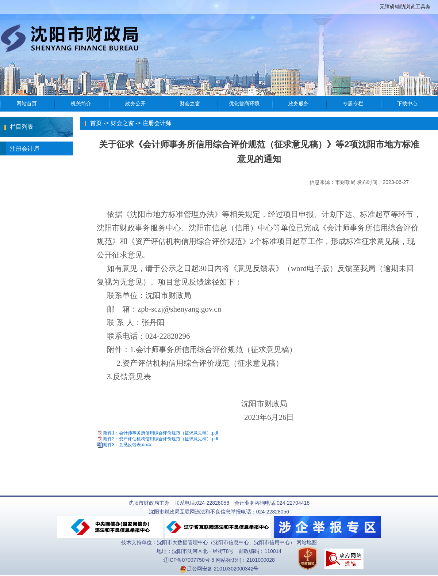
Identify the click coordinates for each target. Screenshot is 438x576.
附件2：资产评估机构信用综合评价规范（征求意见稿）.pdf (160, 438)
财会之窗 (122, 123)
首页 (96, 123)
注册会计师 (19, 148)
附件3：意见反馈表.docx (127, 445)
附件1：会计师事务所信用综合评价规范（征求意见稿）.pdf (160, 433)
